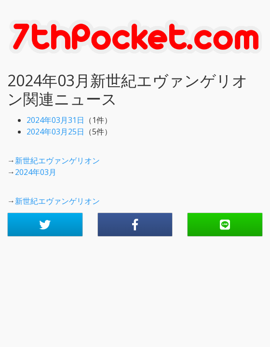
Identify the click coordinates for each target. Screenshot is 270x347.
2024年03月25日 (55, 131)
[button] (45, 225)
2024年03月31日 (55, 120)
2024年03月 (35, 172)
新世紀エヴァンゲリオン (57, 160)
